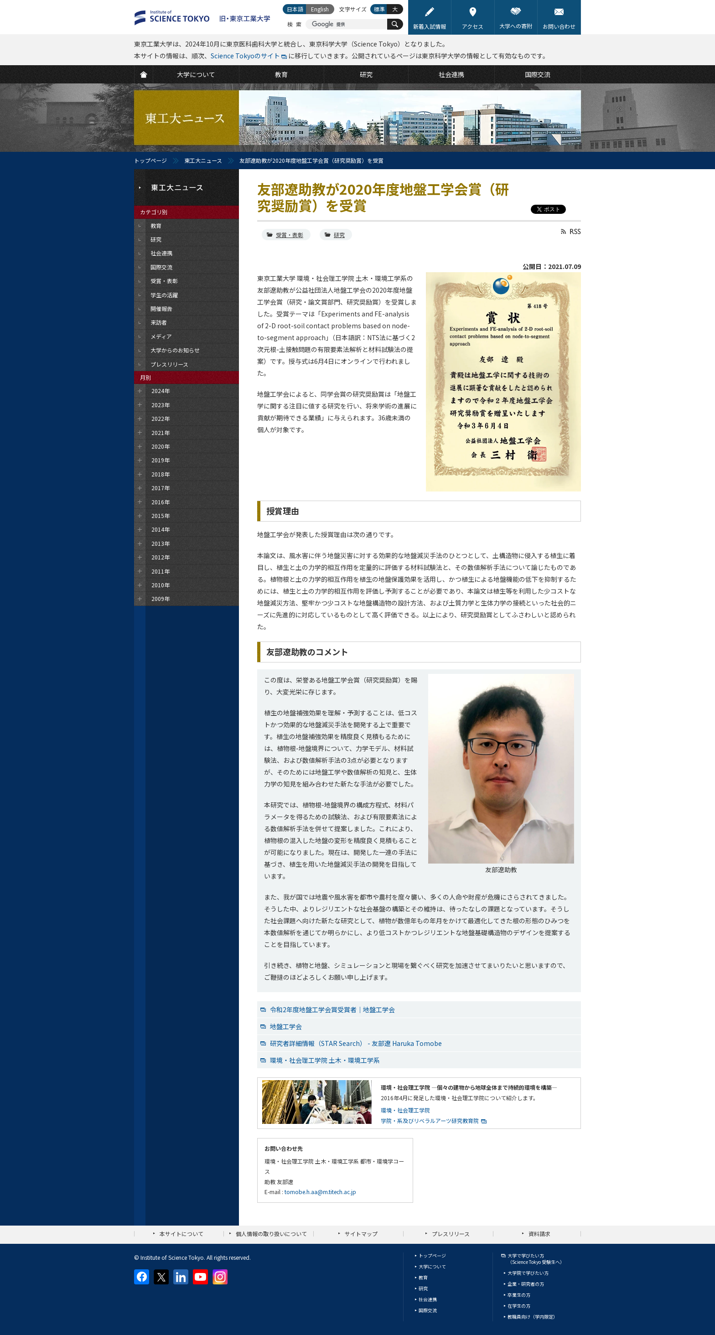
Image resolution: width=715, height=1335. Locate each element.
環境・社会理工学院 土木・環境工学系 (325, 1060)
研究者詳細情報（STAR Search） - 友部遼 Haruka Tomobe (356, 1043)
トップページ (150, 160)
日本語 (295, 9)
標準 (379, 9)
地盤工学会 (286, 1026)
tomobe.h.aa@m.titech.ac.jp (320, 1191)
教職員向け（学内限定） (533, 1316)
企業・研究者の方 (526, 1283)
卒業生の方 (519, 1294)
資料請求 (539, 1233)
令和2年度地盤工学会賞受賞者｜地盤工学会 (332, 1009)
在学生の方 (519, 1305)
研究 (339, 234)
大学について (432, 1266)
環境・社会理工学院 (405, 1110)
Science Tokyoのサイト (245, 55)
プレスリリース (451, 1233)
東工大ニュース (203, 160)
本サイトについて (181, 1233)
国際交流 (428, 1310)
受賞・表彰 (289, 234)
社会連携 (428, 1299)
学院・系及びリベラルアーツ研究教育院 (430, 1120)
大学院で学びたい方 (528, 1272)
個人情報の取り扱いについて (271, 1233)
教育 (423, 1277)
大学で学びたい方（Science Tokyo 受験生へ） (536, 1258)
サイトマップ (361, 1233)
